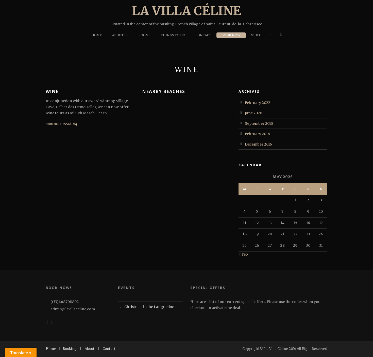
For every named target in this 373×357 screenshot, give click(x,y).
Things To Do (173, 35)
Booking (70, 349)
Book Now (231, 35)
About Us (120, 35)
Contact (203, 35)
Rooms (144, 35)
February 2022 (257, 102)
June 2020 (253, 113)
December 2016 (258, 144)
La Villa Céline (186, 11)
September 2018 (259, 123)
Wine (52, 91)
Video (256, 35)
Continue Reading (64, 124)
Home (96, 35)
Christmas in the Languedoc (149, 307)
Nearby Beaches (163, 91)
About (89, 349)
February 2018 (257, 134)
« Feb (243, 254)
